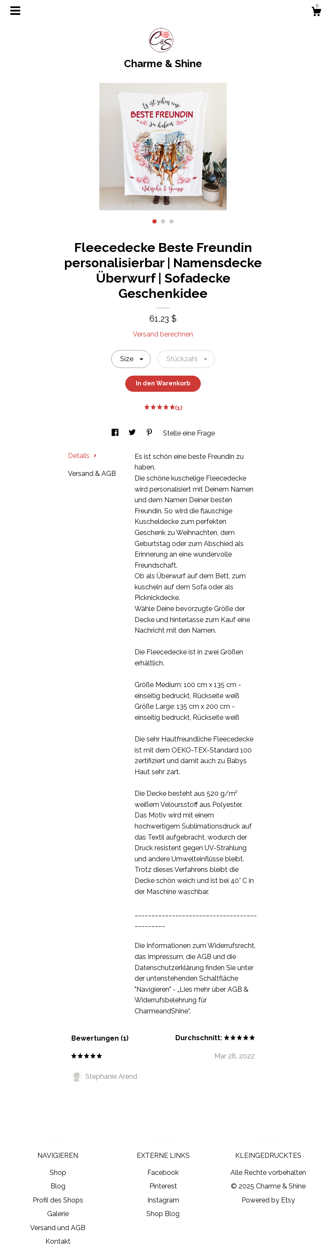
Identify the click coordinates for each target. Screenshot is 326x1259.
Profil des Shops (58, 1200)
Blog (58, 1186)
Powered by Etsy (268, 1200)
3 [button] (171, 221)
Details (82, 456)
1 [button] (154, 221)
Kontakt (57, 1241)
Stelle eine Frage (189, 433)
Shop (58, 1172)
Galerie (58, 1214)
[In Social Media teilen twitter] (133, 433)
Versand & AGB (92, 474)
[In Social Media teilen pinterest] (150, 433)
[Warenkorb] (316, 12)
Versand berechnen (163, 334)
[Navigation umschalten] (15, 10)
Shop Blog (163, 1214)
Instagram (163, 1200)
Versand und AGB (57, 1228)
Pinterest (163, 1186)
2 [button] (163, 221)
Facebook (163, 1172)
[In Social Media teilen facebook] (116, 433)
